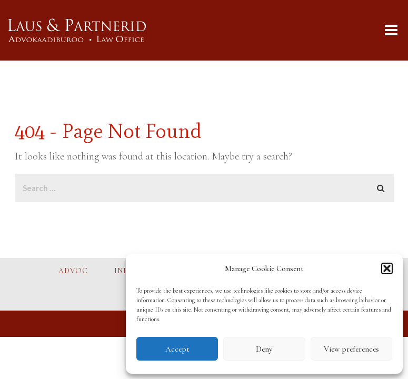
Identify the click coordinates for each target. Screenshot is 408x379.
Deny (264, 349)
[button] (387, 268)
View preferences (351, 349)
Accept (177, 349)
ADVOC (73, 270)
